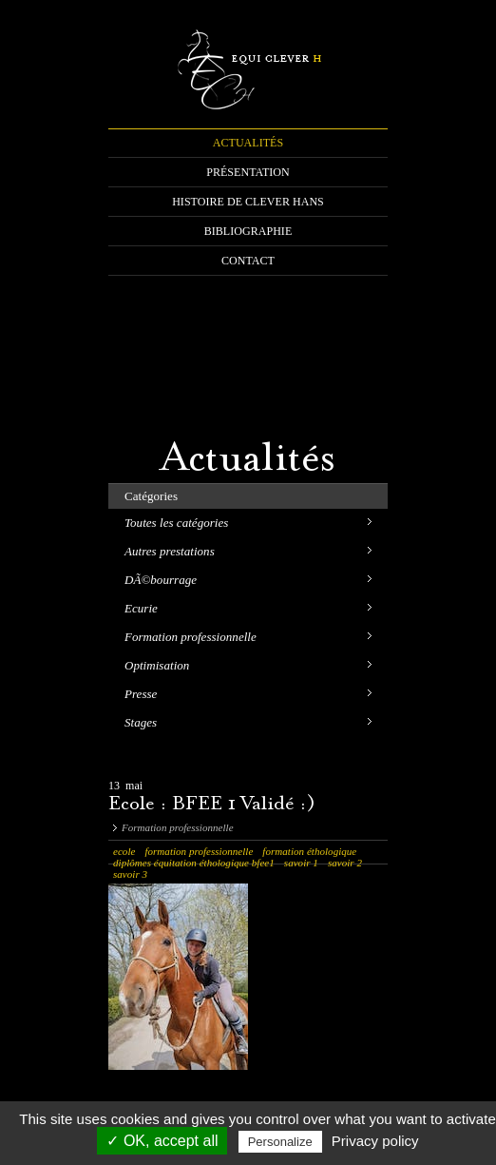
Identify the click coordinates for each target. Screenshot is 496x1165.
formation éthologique (309, 851)
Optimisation (156, 665)
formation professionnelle (198, 851)
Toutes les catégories (176, 522)
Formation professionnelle (190, 637)
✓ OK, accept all (162, 1141)
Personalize (280, 1142)
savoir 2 (345, 862)
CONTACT (248, 260)
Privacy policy (375, 1141)
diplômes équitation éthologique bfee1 (194, 862)
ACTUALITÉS (248, 142)
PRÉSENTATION (248, 172)
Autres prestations (169, 551)
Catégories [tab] (151, 496)
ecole (124, 851)
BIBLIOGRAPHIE (248, 231)
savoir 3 (130, 874)
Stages (140, 722)
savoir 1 (301, 862)
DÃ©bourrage (160, 580)
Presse (140, 694)
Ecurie (141, 608)
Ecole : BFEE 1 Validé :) (211, 805)
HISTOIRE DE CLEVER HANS (248, 201)
